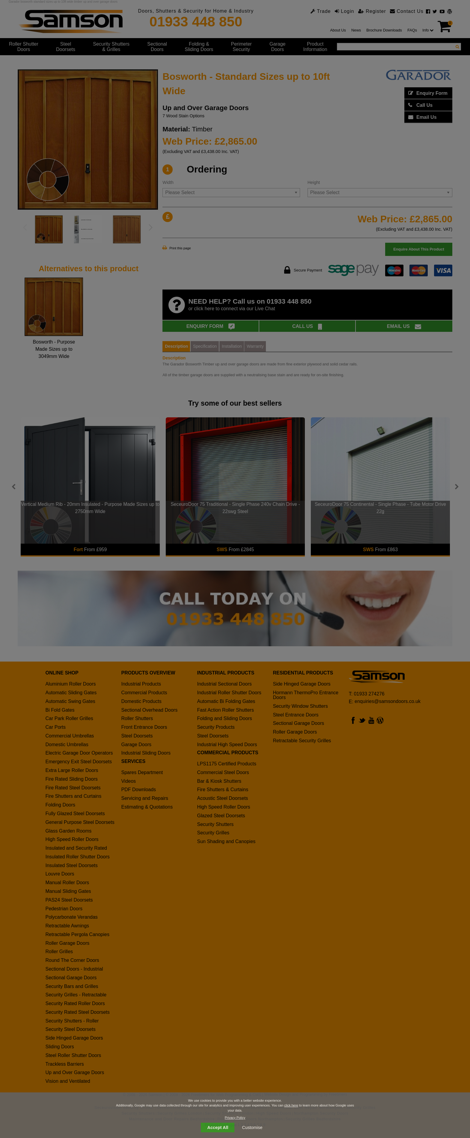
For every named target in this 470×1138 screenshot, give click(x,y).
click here (291, 1105)
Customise (252, 1127)
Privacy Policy (235, 1117)
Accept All (217, 1127)
